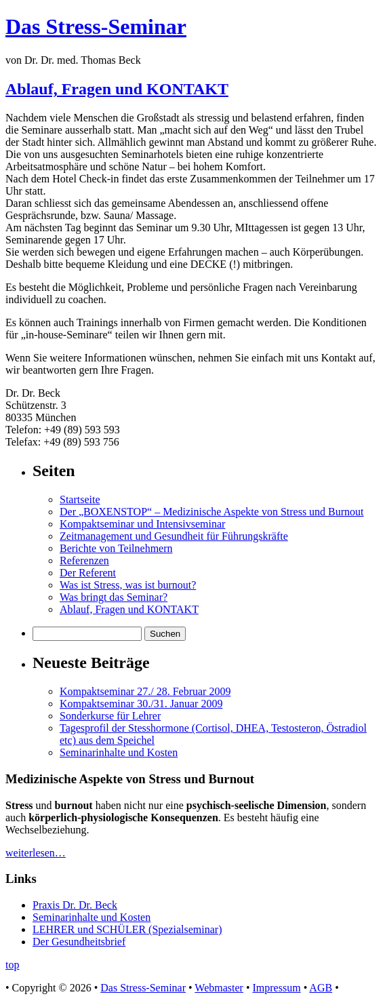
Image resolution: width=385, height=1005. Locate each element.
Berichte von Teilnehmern (116, 548)
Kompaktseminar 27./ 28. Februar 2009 (145, 691)
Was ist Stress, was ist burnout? (128, 585)
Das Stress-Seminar (95, 26)
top (12, 964)
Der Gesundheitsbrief (79, 941)
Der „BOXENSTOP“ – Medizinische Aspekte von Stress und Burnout (212, 511)
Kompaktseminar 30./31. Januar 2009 (141, 703)
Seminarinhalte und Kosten (119, 752)
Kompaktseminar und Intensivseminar (142, 524)
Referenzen (84, 560)
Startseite (80, 499)
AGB (320, 987)
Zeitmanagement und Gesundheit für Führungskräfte (174, 536)
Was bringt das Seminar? (113, 597)
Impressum (277, 987)
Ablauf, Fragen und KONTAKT (116, 89)
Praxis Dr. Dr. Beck (75, 905)
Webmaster (219, 987)
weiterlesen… (35, 853)
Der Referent (88, 572)
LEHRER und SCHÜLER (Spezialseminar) (127, 929)
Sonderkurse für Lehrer (110, 716)
